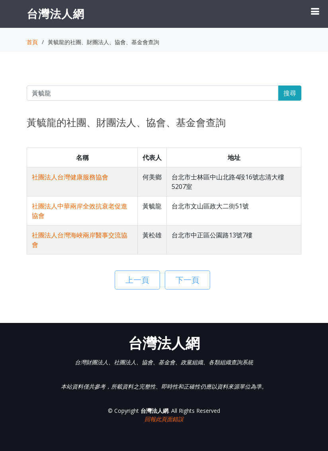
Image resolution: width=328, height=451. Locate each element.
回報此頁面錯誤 (164, 419)
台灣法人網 (55, 13)
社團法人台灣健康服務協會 (70, 177)
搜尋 (289, 93)
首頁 (32, 42)
